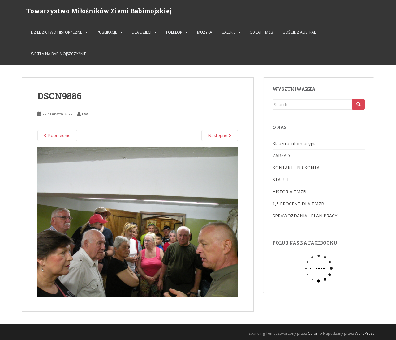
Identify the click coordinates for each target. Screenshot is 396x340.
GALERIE (228, 32)
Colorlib (315, 333)
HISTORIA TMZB (289, 192)
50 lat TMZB (261, 32)
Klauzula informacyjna (295, 143)
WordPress (364, 333)
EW (85, 114)
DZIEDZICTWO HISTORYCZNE (56, 32)
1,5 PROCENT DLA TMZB (298, 204)
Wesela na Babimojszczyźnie (58, 54)
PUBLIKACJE (107, 32)
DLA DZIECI (141, 32)
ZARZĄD (281, 155)
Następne (219, 135)
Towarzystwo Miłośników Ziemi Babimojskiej (98, 11)
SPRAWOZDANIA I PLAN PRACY (305, 216)
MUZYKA (204, 32)
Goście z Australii (300, 32)
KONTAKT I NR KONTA (296, 167)
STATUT (281, 180)
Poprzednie (57, 135)
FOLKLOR (174, 32)
